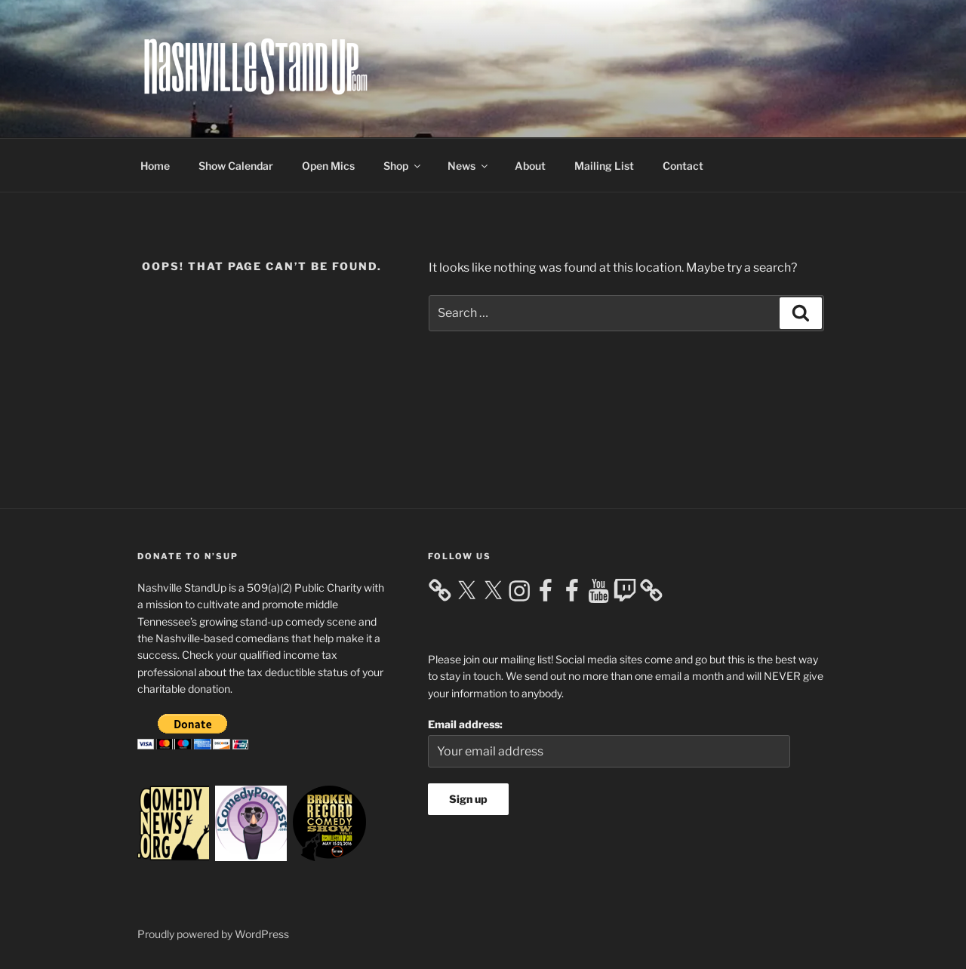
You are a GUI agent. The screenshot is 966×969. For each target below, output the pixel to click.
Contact (683, 165)
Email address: (465, 724)
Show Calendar (235, 165)
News (469, 165)
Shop (403, 165)
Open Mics (328, 165)
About (530, 165)
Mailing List (604, 165)
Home (155, 165)
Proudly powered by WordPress (213, 933)
